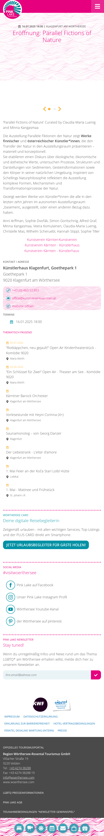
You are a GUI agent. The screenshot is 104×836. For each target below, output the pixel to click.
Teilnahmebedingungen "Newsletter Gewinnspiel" (39, 811)
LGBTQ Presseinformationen (23, 792)
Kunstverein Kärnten (42, 239)
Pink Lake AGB (12, 802)
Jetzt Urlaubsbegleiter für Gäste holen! (46, 545)
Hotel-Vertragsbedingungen (74, 723)
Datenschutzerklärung (40, 716)
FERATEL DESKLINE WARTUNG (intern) (29, 730)
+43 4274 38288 (20, 768)
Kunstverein (68, 239)
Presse (62, 730)
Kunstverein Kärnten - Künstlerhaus (52, 245)
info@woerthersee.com (18, 777)
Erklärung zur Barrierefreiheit (27, 723)
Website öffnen (20, 306)
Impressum (12, 716)
